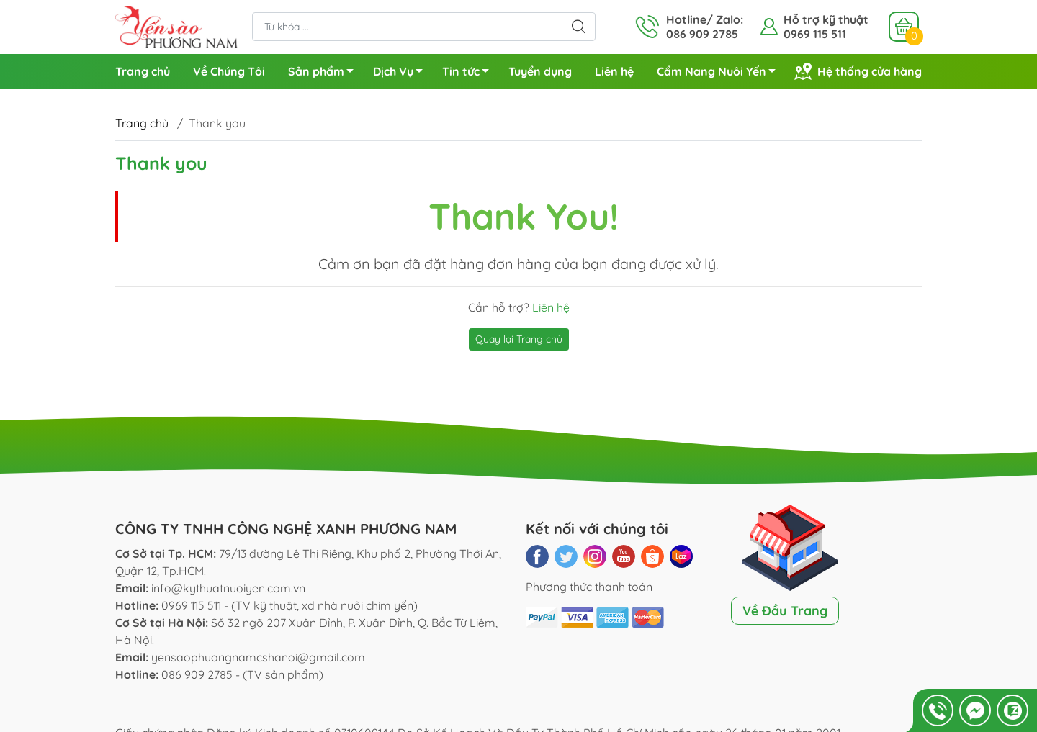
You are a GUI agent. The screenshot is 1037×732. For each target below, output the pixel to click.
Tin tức (469, 73)
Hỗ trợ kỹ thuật (826, 19)
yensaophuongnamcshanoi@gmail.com (258, 657)
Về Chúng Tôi (229, 71)
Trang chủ (142, 71)
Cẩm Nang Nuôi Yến (720, 73)
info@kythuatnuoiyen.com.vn (228, 588)
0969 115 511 (815, 34)
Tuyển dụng (540, 71)
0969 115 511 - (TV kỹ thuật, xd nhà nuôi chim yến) (289, 605)
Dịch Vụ (402, 73)
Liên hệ (614, 71)
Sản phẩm (325, 73)
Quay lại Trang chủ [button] (518, 339)
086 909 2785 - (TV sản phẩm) (242, 674)
